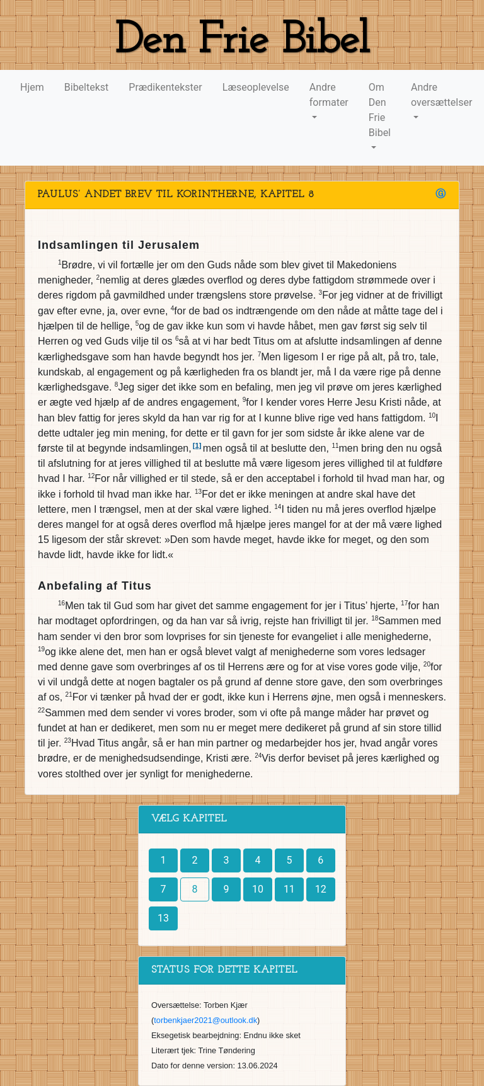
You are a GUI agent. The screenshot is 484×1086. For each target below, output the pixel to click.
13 (163, 918)
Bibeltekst (86, 87)
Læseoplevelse (255, 87)
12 (320, 889)
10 (257, 889)
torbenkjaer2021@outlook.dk (205, 1020)
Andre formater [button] (329, 94)
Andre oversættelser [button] (441, 94)
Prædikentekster (165, 87)
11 (289, 889)
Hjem (32, 87)
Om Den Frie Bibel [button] (380, 110)
